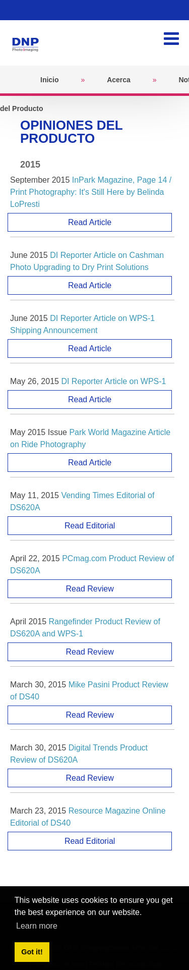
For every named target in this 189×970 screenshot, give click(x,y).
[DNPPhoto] (28, 42)
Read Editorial (90, 525)
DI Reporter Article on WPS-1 (112, 381)
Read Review (90, 588)
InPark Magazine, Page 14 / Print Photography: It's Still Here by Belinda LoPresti (90, 192)
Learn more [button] (36, 926)
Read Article (89, 222)
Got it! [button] (31, 952)
